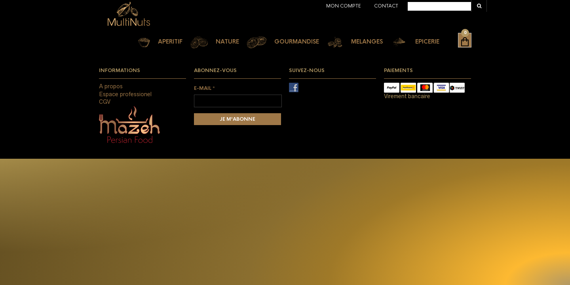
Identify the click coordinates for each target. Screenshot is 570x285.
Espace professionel (125, 94)
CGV (104, 102)
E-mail (204, 88)
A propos (111, 86)
